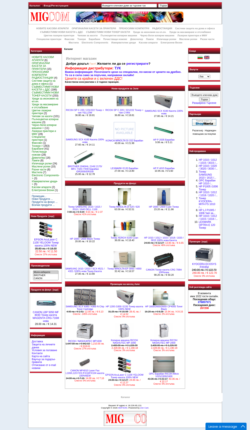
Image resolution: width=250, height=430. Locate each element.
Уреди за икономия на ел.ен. (149, 32)
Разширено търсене (204, 102)
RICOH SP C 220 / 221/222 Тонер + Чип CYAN (124, 111)
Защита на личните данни (43, 346)
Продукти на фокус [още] (44, 290)
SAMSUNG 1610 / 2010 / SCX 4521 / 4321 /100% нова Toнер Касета (84, 269)
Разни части (207, 39)
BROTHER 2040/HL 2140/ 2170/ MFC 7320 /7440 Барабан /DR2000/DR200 (85, 169)
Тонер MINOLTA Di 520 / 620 (124, 206)
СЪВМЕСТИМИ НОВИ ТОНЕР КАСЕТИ (108, 32)
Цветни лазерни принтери (59, 35)
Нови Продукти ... (42, 198)
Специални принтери (49, 39)
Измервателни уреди (123, 42)
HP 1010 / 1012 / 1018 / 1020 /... (208, 194)
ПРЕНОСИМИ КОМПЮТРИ (134, 28)
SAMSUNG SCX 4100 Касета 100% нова (164, 112)
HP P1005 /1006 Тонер (208, 188)
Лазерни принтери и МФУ (192, 35)
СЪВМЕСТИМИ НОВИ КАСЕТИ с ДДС (61, 32)
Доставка (37, 341)
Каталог (35, 5)
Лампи (150, 39)
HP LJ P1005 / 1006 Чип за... (207, 212)
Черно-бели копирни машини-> (44, 127)
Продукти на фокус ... (45, 202)
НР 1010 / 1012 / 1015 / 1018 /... (208, 217)
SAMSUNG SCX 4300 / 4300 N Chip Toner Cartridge (85, 307)
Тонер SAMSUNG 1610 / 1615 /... (207, 174)
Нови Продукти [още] (42, 216)
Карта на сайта (41, 356)
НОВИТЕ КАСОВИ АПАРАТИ (52, 28)
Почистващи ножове (115, 39)
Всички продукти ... (43, 205)
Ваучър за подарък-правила (44, 361)
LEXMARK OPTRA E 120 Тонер (207, 225)
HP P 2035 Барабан (164, 139)
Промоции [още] (198, 241)
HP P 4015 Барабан (164, 168)
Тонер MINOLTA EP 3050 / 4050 (124, 268)
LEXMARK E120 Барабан (124, 168)
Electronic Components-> (46, 177)
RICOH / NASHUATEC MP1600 (85, 341)
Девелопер (136, 39)
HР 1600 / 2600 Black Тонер (85, 238)
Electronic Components (95, 42)
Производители (40, 265)
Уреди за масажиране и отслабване (190, 32)
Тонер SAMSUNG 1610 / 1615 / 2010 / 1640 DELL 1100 (85, 208)
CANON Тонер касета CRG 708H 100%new (164, 271)
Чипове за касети (87, 35)
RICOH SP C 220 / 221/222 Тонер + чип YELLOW (85, 111)
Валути (194, 69)
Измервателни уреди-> (45, 183)
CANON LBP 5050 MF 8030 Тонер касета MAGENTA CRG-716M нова (46, 316)
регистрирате (137, 63)
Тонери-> (37, 145)
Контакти (37, 353)
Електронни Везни (171, 42)
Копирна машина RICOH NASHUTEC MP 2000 (124, 341)
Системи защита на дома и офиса (195, 28)
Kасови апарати (148, 42)
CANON (45, 278)
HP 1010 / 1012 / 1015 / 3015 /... (208, 161)
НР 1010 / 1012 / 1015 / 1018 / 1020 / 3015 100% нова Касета (164, 239)
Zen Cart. (144, 408)
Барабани (94, 39)
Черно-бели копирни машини (157, 35)
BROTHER (45, 275)
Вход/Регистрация (56, 5)
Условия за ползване (44, 350)
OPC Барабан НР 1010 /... (207, 182)
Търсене (194, 88)
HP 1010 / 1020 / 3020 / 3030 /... (208, 167)
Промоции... (39, 196)
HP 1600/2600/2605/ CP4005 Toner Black (164, 307)
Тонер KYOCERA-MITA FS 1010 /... (207, 203)
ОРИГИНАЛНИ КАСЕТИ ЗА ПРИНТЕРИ (94, 28)
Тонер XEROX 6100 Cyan (124, 237)
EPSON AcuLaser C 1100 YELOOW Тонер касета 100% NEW (46, 241)
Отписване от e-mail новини (44, 367)
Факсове (69, 39)
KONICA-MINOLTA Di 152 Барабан (124, 140)
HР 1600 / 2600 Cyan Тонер (164, 206)
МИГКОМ (122, 408)
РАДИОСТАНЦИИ (162, 28)
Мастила (74, 42)
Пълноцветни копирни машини (119, 35)
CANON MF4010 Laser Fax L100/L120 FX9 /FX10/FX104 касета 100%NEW (85, 373)
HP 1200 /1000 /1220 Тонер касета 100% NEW (124, 307)
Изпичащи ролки (166, 39)
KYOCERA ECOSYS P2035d (204, 264)
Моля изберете (45, 272)
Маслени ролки (188, 39)
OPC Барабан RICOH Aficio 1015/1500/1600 (164, 375)
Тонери (81, 39)
